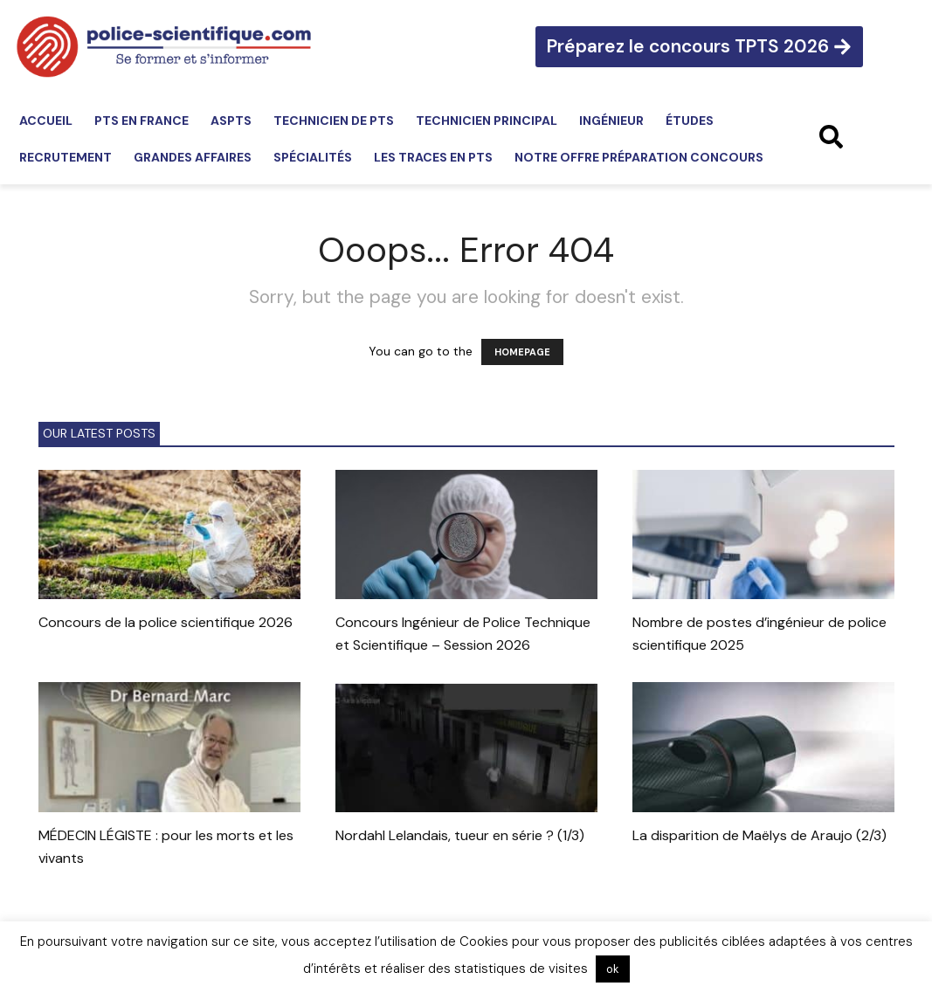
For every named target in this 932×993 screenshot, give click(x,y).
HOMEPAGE (522, 352)
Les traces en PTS (433, 157)
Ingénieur (611, 120)
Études (690, 120)
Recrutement (65, 157)
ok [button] (612, 969)
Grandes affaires (193, 157)
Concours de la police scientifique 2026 (165, 622)
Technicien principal (486, 120)
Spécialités (312, 157)
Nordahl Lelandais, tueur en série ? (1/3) (459, 835)
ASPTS (231, 120)
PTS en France (141, 120)
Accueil (45, 120)
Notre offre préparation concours (638, 157)
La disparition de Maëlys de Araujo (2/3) (759, 835)
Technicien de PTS (333, 120)
